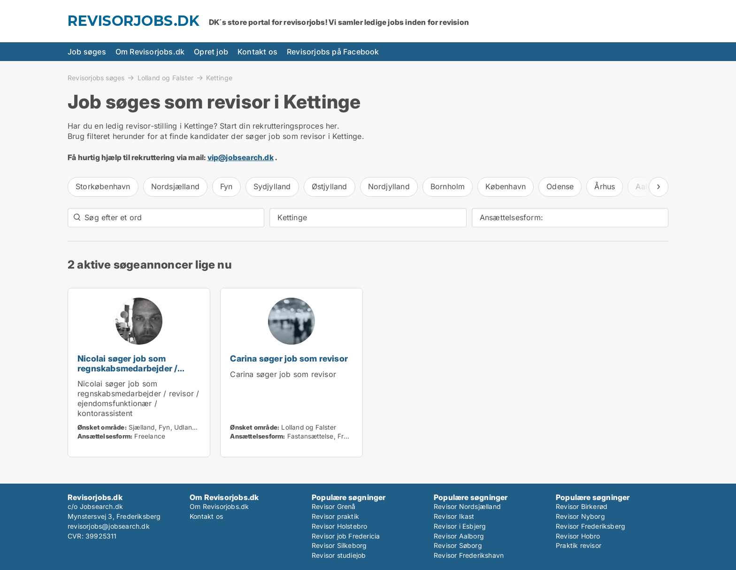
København (505, 186)
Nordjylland (389, 186)
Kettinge (219, 78)
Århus (604, 186)
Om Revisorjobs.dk (149, 51)
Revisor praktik (335, 516)
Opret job (211, 51)
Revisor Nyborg (580, 516)
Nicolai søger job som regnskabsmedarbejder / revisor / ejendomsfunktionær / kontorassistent (138, 373)
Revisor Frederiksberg (590, 526)
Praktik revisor (578, 545)
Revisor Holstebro (339, 526)
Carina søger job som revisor (289, 358)
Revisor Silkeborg (339, 545)
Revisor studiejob (339, 555)
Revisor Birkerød (581, 506)
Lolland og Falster (166, 77)
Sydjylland (272, 186)
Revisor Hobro (578, 536)
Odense (560, 186)
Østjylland (329, 186)
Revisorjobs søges (96, 77)
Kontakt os (257, 51)
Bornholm (447, 186)
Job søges (87, 51)
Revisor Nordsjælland (467, 506)
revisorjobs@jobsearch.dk (109, 526)
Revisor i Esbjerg (460, 526)
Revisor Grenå (334, 506)
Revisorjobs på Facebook (333, 51)
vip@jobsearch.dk (240, 157)
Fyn (226, 186)
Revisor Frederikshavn (469, 555)
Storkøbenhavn (103, 186)
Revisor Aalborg (459, 536)
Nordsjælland (175, 186)
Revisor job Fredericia (346, 536)
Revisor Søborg (458, 545)
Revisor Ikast (454, 516)
